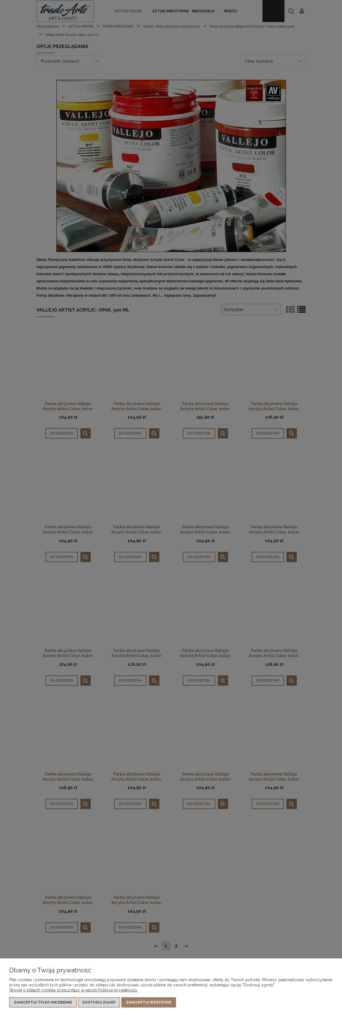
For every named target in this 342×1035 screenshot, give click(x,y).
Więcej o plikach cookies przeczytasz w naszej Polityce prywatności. (73, 990)
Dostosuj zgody (99, 1002)
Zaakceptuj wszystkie (148, 1002)
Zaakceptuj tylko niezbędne (43, 1002)
